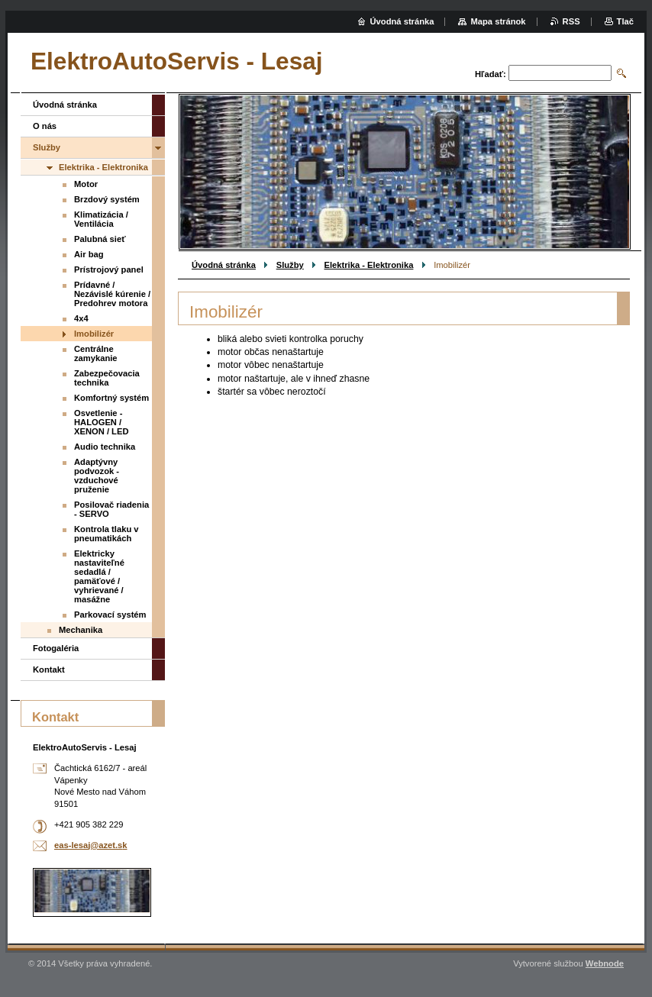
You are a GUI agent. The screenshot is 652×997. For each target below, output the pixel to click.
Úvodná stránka (224, 264)
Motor (86, 184)
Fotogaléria (56, 648)
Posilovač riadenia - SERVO (111, 509)
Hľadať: (490, 74)
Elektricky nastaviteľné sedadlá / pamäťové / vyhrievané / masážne (99, 576)
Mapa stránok (497, 21)
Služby (290, 264)
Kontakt (49, 669)
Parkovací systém (110, 614)
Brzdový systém (107, 199)
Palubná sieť (100, 239)
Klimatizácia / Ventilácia (101, 219)
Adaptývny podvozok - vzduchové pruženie (96, 475)
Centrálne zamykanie (96, 353)
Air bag (89, 254)
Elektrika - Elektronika (369, 264)
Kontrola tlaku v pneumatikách (106, 533)
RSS (571, 21)
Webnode (605, 963)
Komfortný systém (111, 397)
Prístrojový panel (109, 269)
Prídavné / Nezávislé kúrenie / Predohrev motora (112, 294)
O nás (44, 126)
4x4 (81, 318)
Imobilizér (94, 333)
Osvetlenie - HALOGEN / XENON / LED (101, 422)
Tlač (625, 21)
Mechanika (80, 629)
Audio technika (104, 446)
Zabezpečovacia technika (107, 378)
